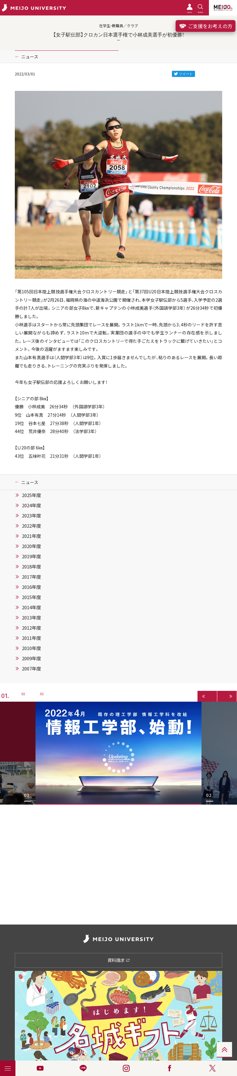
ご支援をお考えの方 (205, 26)
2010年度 (31, 648)
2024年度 (31, 505)
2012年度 (31, 627)
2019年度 (31, 556)
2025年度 (31, 495)
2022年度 (31, 525)
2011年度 (31, 638)
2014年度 (31, 607)
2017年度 (31, 576)
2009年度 (31, 658)
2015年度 (31, 597)
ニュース (29, 56)
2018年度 (31, 566)
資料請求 (118, 960)
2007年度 (31, 668)
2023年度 (31, 515)
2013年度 (31, 617)
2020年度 (31, 546)
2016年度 (31, 587)
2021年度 (31, 536)
